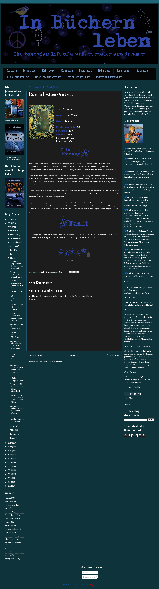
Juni (12, 254)
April (12, 426)
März (12, 430)
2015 (10, 474)
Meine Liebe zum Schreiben (48, 77)
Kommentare (89, 577)
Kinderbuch (10, 539)
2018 (10, 462)
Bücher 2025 (48, 70)
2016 (10, 470)
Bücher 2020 (141, 70)
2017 (10, 466)
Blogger (92, 584)
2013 (10, 482)
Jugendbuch (10, 505)
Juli (11, 250)
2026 (10, 219)
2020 (10, 454)
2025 (10, 223)
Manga (7, 548)
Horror (7, 512)
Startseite (12, 70)
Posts (85, 572)
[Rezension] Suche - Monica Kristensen (17, 419)
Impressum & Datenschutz (109, 77)
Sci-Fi (7, 552)
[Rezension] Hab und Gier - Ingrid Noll (16, 326)
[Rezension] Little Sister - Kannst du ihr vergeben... (16, 316)
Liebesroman (10, 535)
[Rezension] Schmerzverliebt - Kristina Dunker (17, 409)
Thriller (8, 501)
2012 (10, 486)
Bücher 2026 (29, 70)
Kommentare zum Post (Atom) (51, 361)
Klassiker (8, 525)
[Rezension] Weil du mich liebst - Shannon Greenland (17, 387)
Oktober (13, 238)
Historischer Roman (13, 542)
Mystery (8, 555)
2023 (10, 443)
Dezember (14, 230)
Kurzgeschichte (11, 558)
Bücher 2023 (85, 70)
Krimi (7, 508)
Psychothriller (10, 518)
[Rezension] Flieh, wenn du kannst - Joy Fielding (16, 368)
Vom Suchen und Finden (78, 77)
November (14, 234)
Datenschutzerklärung (83, 296)
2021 (10, 450)
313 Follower (133, 393)
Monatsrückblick (11, 529)
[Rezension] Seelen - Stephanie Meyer (14, 357)
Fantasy (8, 522)
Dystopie (8, 532)
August (13, 246)
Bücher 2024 (67, 70)
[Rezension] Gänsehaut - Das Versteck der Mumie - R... (15, 345)
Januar (13, 438)
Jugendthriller (10, 515)
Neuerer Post (36, 355)
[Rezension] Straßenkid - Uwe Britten (15, 334)
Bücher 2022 (104, 70)
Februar (13, 434)
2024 (10, 227)
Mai (12, 258)
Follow (127, 404)
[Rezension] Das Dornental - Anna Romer (16, 306)
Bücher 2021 (123, 70)
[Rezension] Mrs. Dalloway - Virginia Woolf (16, 378)
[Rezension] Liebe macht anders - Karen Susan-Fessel (16, 284)
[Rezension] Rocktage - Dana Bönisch (16, 274)
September (14, 242)
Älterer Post (113, 355)
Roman (38, 275)
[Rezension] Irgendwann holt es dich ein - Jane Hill (16, 265)
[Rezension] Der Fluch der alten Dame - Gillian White (16, 398)
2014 (10, 478)
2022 (10, 446)
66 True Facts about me (17, 77)
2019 (10, 458)
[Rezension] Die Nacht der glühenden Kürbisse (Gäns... (16, 296)
